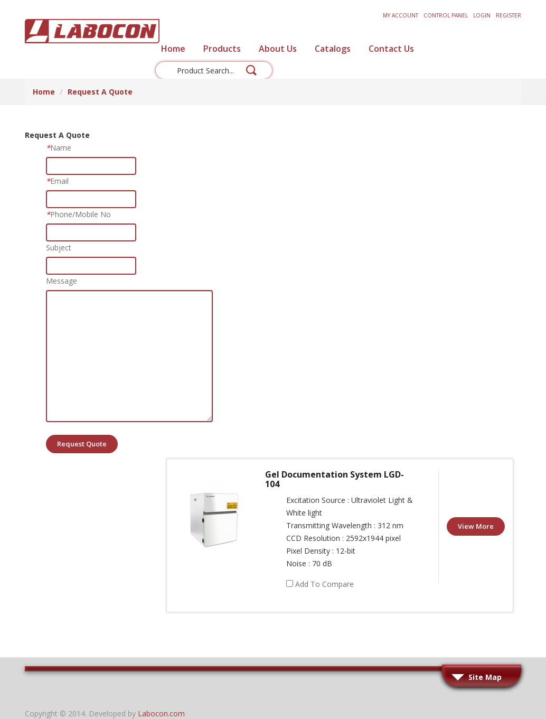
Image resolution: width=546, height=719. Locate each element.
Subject (58, 247)
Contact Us (391, 48)
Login (482, 15)
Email (57, 181)
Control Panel (445, 15)
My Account (400, 15)
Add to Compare (324, 584)
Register (508, 15)
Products (222, 48)
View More (476, 526)
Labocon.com (161, 713)
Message (61, 281)
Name (58, 148)
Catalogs (333, 48)
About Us (278, 48)
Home (173, 48)
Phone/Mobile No (78, 214)
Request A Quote (100, 92)
